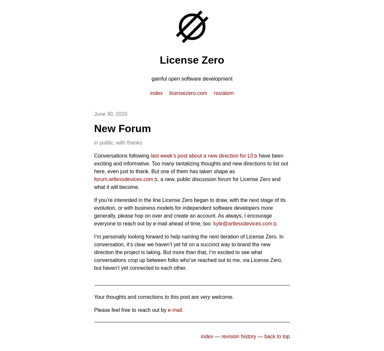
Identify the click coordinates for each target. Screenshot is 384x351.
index (156, 93)
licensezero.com (188, 93)
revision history (239, 336)
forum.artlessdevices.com (123, 179)
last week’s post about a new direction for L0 (202, 156)
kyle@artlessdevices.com (242, 223)
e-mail (175, 310)
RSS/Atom (224, 93)
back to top (277, 336)
